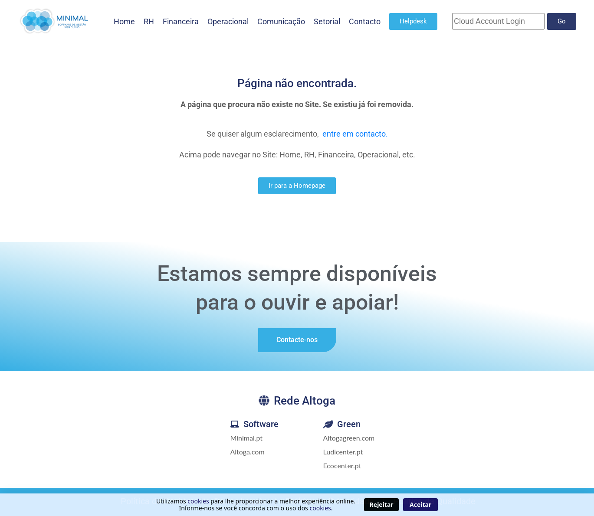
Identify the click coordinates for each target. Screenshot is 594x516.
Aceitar (420, 504)
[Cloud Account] (498, 21)
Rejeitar (382, 504)
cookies (198, 501)
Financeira (181, 21)
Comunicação (281, 21)
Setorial (327, 21)
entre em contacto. (355, 133)
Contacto (365, 21)
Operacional (228, 21)
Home (124, 21)
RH (149, 21)
